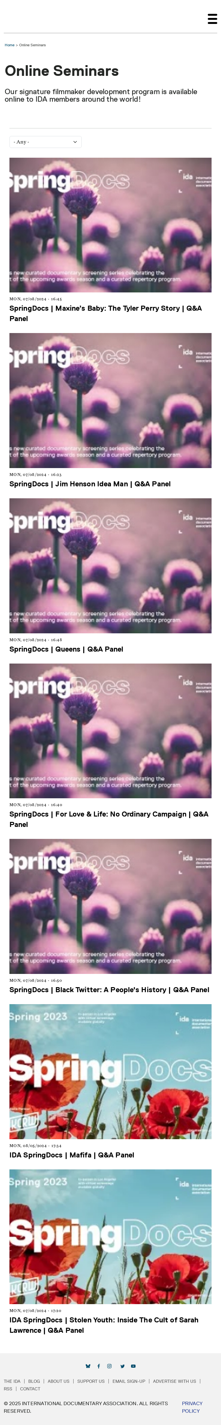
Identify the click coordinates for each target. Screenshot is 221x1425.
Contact (30, 1389)
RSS (8, 1389)
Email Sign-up (129, 1381)
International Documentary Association (15, 16)
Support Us (91, 1381)
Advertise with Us (174, 1381)
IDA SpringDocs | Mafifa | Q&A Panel (71, 1155)
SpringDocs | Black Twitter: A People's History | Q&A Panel (109, 989)
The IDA (12, 1381)
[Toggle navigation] (212, 16)
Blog (34, 1381)
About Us (58, 1381)
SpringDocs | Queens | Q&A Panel (66, 649)
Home (9, 45)
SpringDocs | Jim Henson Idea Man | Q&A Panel (90, 483)
